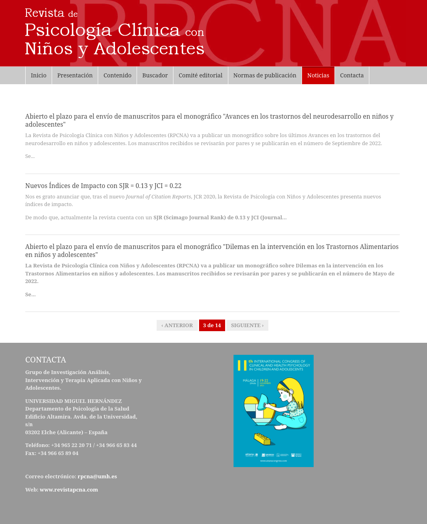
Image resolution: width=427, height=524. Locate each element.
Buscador (155, 75)
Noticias (318, 75)
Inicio (38, 75)
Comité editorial (201, 75)
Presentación (75, 75)
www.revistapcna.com (69, 489)
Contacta (352, 75)
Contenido (117, 75)
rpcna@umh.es (97, 476)
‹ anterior (177, 325)
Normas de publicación (265, 75)
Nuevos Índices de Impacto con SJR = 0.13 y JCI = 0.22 (103, 185)
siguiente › (247, 325)
